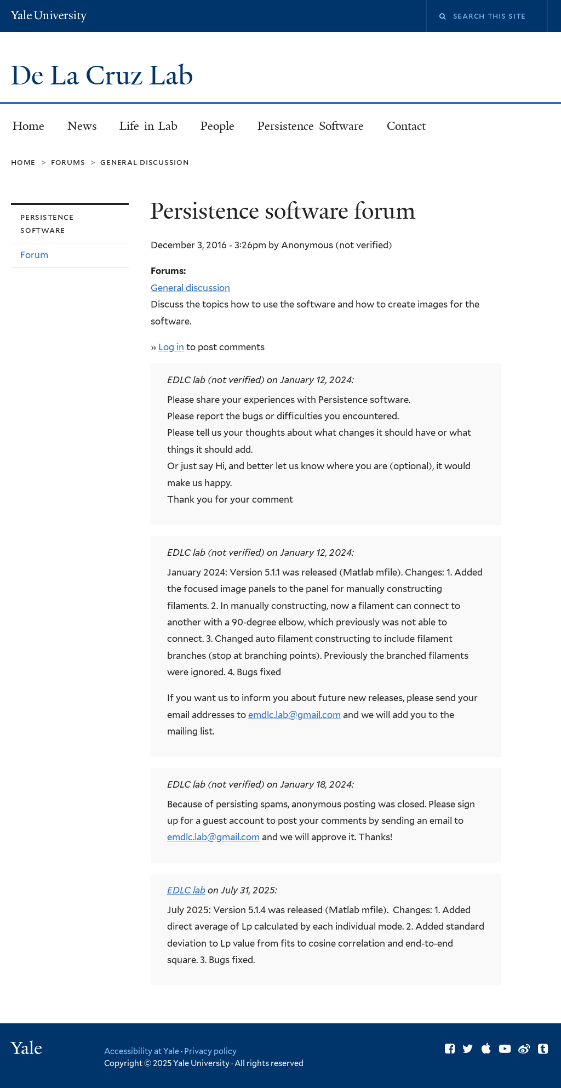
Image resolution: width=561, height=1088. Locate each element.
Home (28, 126)
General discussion (144, 162)
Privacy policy (210, 1051)
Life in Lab (148, 126)
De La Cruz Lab (105, 75)
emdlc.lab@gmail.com (294, 714)
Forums (68, 162)
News (82, 126)
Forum (34, 254)
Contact (406, 126)
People (217, 126)
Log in (171, 346)
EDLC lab (186, 890)
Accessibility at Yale (141, 1051)
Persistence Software (310, 126)
